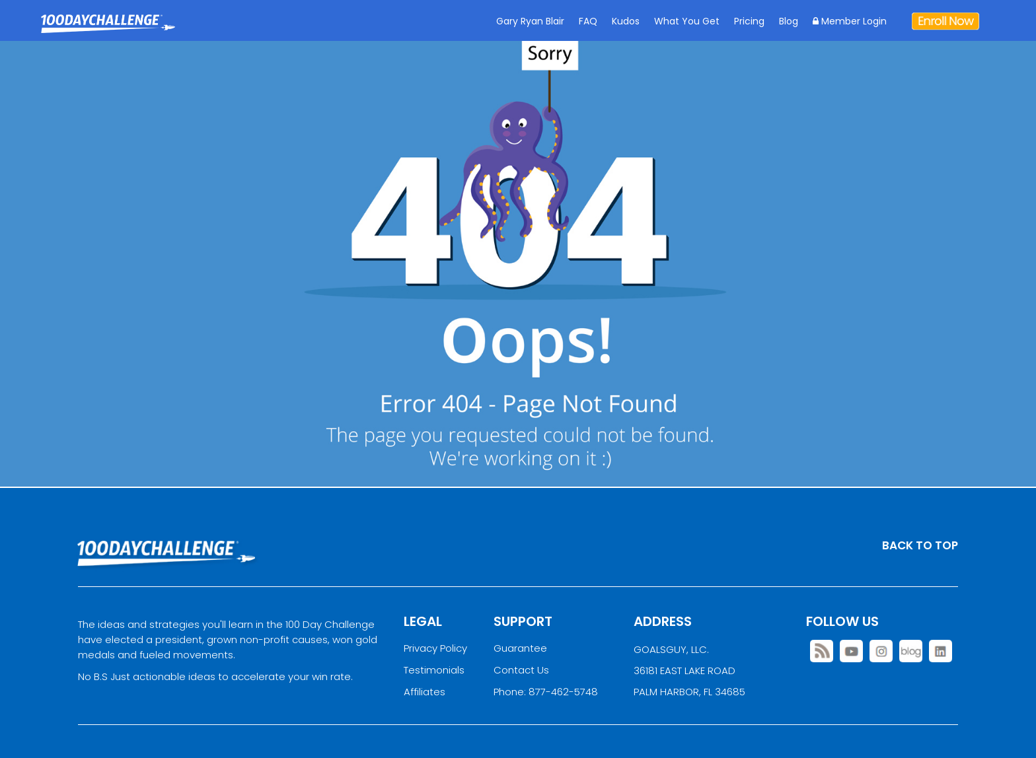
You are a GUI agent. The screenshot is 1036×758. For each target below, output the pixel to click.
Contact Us (521, 670)
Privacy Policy (435, 648)
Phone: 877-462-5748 (546, 692)
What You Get (687, 21)
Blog (788, 21)
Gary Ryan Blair (530, 21)
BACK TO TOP (920, 545)
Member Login (850, 21)
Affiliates (424, 692)
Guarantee (520, 648)
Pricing (749, 21)
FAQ (588, 21)
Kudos (626, 21)
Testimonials (434, 670)
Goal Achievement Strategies (108, 33)
